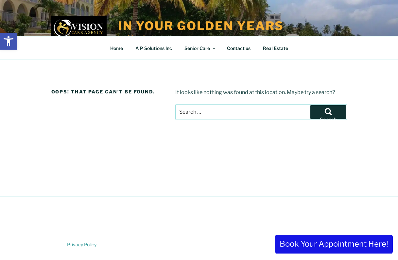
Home (116, 48)
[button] (8, 41)
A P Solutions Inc (153, 48)
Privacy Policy (81, 244)
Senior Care (200, 48)
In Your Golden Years (201, 26)
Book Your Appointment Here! (334, 244)
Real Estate (275, 48)
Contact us (239, 48)
